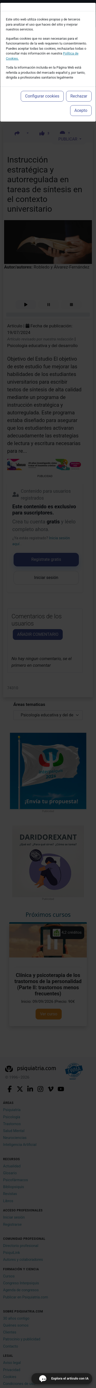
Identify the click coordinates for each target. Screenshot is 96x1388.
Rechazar (78, 96)
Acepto (80, 110)
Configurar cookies (42, 96)
